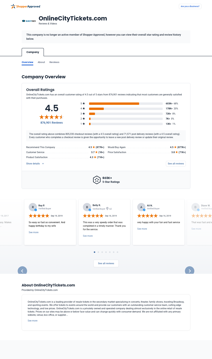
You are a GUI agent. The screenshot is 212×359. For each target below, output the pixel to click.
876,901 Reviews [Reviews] (51, 122)
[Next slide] (189, 271)
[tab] (94, 252)
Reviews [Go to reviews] (54, 62)
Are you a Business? (190, 6)
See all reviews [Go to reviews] (176, 163)
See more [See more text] (32, 320)
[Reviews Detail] (35, 163)
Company (32, 52)
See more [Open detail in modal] (33, 232)
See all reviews (106, 263)
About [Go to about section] (41, 62)
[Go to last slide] (22, 271)
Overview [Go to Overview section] (27, 62)
